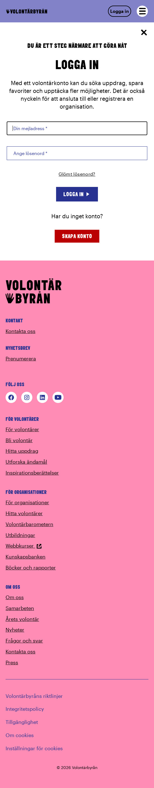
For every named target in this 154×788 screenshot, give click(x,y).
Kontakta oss (20, 331)
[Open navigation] (142, 11)
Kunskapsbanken (25, 557)
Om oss (15, 597)
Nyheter (15, 630)
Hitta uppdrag (22, 451)
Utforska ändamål (26, 462)
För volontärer (22, 429)
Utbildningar (20, 535)
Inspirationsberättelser (32, 473)
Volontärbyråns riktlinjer (34, 696)
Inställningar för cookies (34, 748)
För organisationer (27, 502)
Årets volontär (22, 619)
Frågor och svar (24, 640)
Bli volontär (19, 440)
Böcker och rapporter (31, 567)
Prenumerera (21, 358)
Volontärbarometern (29, 524)
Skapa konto (77, 236)
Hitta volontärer (24, 513)
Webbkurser (24, 546)
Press (12, 662)
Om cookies (20, 735)
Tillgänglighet (22, 722)
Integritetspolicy (25, 709)
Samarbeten (20, 608)
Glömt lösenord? (77, 174)
